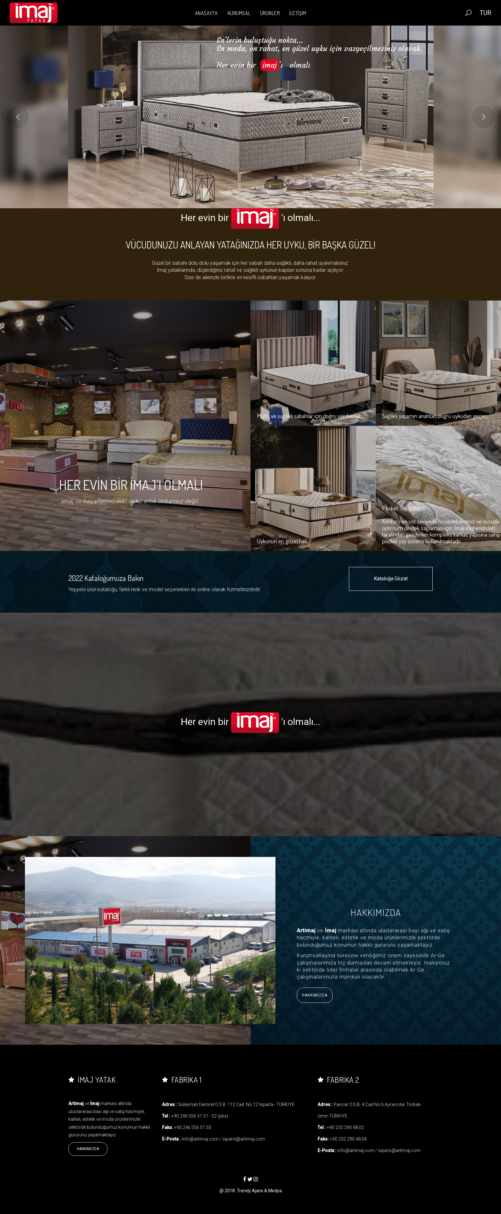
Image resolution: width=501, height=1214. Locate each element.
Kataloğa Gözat (391, 579)
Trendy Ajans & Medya (259, 1190)
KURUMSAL (238, 13)
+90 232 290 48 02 (345, 1127)
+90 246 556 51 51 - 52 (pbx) (199, 1116)
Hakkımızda (315, 995)
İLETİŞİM (297, 13)
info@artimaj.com (200, 1138)
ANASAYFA (206, 13)
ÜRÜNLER (270, 13)
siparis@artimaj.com (243, 1138)
